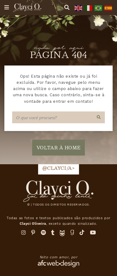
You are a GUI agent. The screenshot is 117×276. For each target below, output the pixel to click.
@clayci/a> (58, 168)
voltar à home (58, 147)
